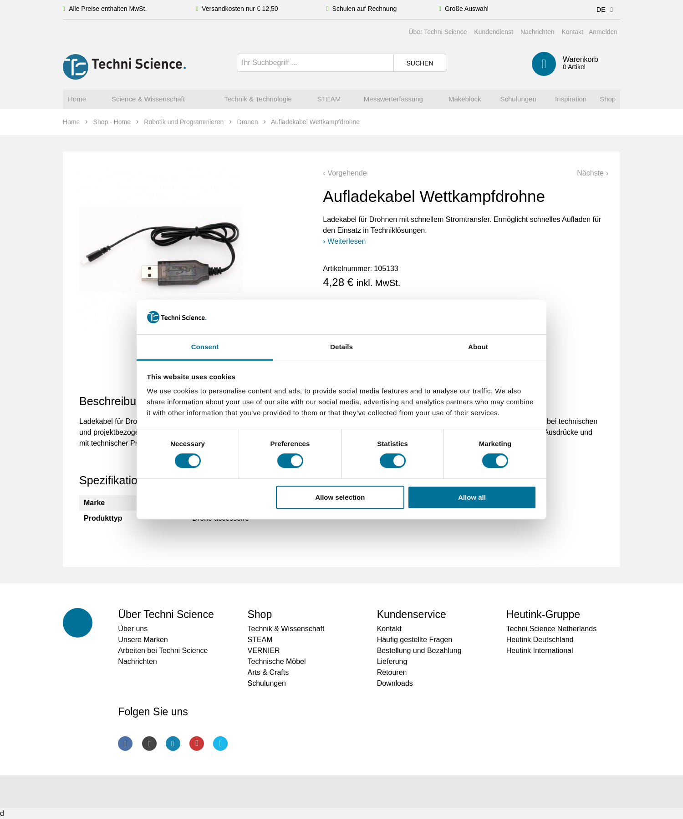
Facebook (125, 743)
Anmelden (603, 31)
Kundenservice (411, 614)
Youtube (196, 743)
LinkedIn (173, 743)
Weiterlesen (346, 241)
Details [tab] (341, 347)
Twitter (220, 743)
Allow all (472, 497)
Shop (259, 614)
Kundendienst (493, 31)
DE (606, 9)
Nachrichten (537, 31)
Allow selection (340, 497)
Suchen (419, 63)
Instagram (149, 743)
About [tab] (478, 347)
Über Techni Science (437, 31)
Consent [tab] (205, 347)
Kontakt (572, 31)
